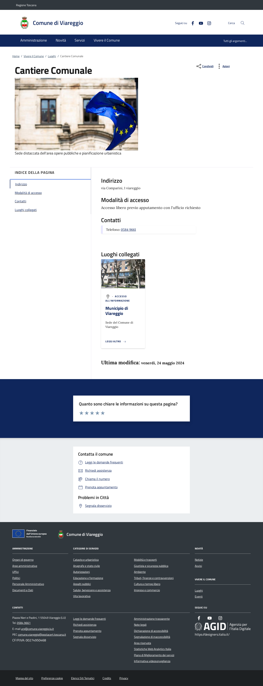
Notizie (199, 559)
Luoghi (52, 56)
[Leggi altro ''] (115, 341)
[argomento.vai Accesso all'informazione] (117, 298)
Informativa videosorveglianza (152, 661)
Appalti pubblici (82, 584)
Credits (107, 678)
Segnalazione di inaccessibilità (152, 637)
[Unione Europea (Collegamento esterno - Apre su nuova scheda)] (30, 534)
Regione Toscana (26, 5)
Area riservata (142, 643)
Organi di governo (22, 559)
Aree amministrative (24, 566)
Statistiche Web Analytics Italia (152, 649)
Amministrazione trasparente (152, 618)
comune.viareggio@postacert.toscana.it (42, 634)
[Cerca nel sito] (242, 23)
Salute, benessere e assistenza (92, 590)
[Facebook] (191, 23)
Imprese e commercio (147, 590)
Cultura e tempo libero (147, 584)
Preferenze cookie (52, 678)
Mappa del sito (24, 678)
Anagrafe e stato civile (86, 566)
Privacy (123, 678)
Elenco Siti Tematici (82, 678)
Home (16, 56)
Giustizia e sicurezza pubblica (151, 566)
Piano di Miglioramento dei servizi (154, 655)
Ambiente (140, 572)
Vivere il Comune (34, 56)
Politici (16, 578)
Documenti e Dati (22, 590)
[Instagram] (207, 23)
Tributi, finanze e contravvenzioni (154, 578)
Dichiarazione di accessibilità (151, 631)
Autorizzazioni (81, 572)
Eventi (199, 596)
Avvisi (198, 566)
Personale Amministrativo (28, 584)
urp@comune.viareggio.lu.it (37, 629)
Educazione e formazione (88, 578)
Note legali (140, 624)
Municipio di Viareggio (116, 311)
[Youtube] (199, 23)
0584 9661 (128, 230)
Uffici (15, 572)
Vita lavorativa (81, 596)
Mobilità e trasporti (145, 559)
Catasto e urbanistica (86, 559)
